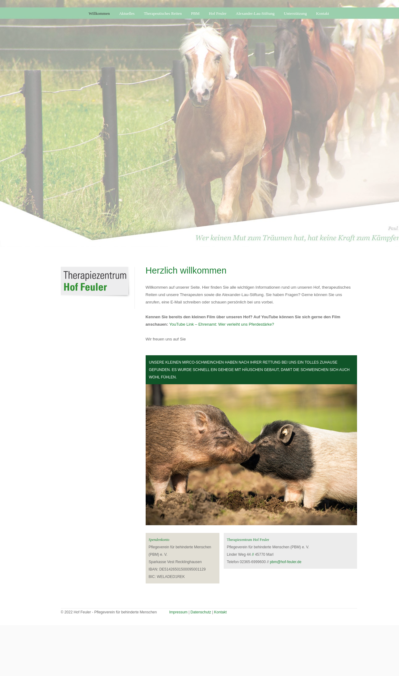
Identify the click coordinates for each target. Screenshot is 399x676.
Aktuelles (127, 13)
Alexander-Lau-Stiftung (255, 13)
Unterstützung (295, 13)
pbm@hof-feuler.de (285, 562)
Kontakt (322, 13)
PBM (195, 13)
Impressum (178, 612)
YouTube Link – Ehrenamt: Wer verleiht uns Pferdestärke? (221, 324)
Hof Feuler (218, 13)
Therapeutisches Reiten (163, 13)
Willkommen (99, 13)
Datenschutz (200, 612)
